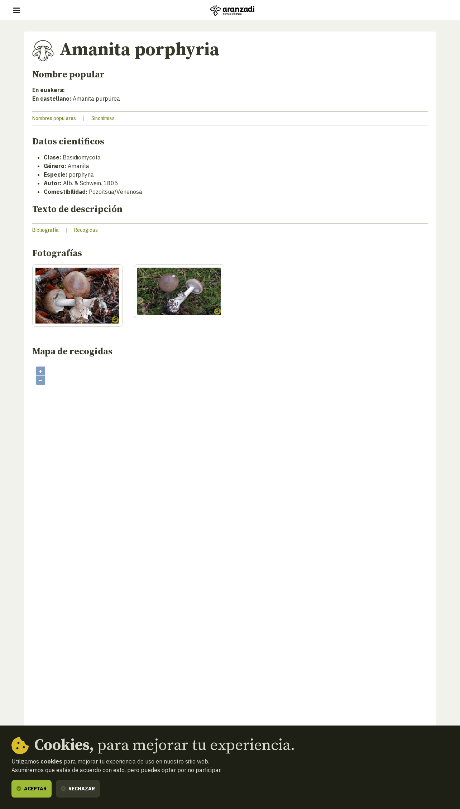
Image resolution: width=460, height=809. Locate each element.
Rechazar (78, 788)
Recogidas (86, 230)
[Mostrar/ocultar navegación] (16, 10)
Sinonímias (103, 118)
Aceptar (31, 788)
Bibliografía (45, 230)
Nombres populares (54, 118)
